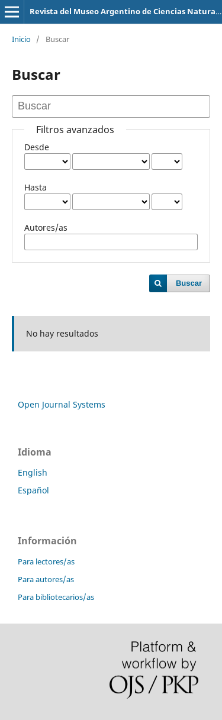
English (32, 472)
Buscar (189, 283)
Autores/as (45, 227)
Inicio (21, 39)
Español (33, 490)
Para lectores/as (46, 561)
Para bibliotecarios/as (56, 597)
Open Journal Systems (61, 404)
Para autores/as (46, 579)
